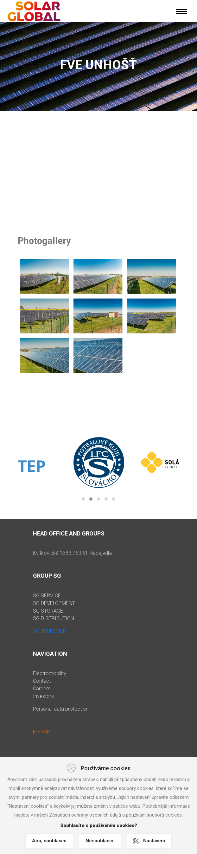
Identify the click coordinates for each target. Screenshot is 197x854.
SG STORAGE (48, 611)
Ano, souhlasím (49, 841)
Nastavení (154, 841)
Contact (42, 681)
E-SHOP (41, 732)
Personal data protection (60, 709)
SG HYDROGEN (50, 631)
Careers (41, 689)
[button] (83, 499)
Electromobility (49, 673)
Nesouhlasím (100, 841)
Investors (43, 696)
